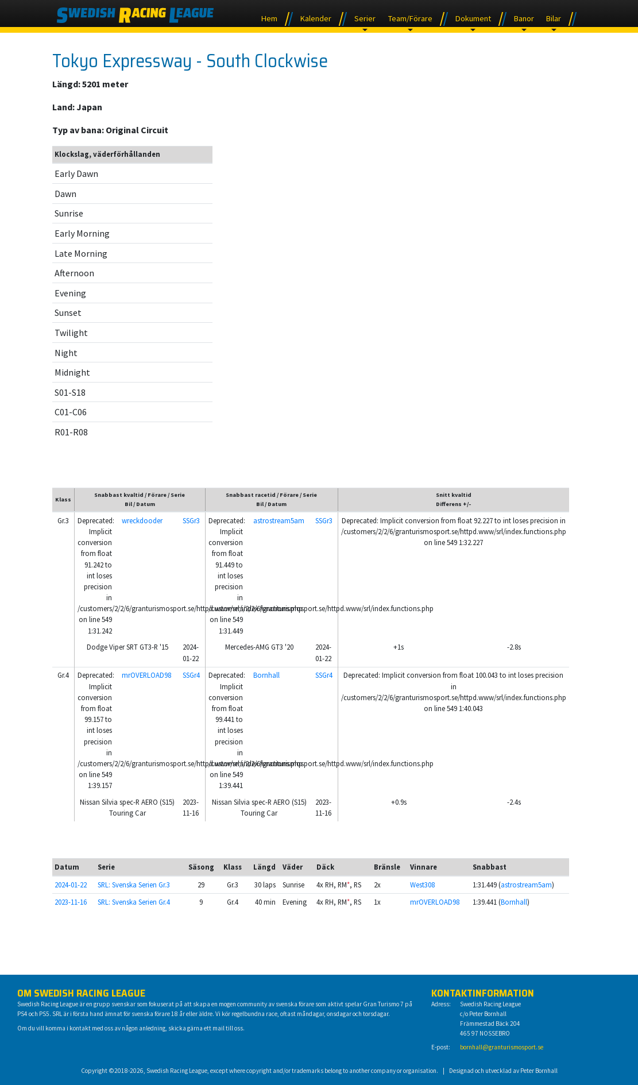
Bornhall (266, 674)
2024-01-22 (71, 884)
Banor (524, 18)
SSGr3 (191, 520)
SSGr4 (191, 674)
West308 (422, 884)
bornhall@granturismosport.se (501, 1047)
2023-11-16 (71, 901)
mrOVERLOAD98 (146, 674)
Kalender (315, 18)
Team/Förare (410, 18)
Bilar (553, 18)
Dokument (473, 18)
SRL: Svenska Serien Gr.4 (134, 901)
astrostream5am (278, 520)
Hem (269, 18)
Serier (365, 18)
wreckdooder (142, 520)
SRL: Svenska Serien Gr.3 (134, 884)
